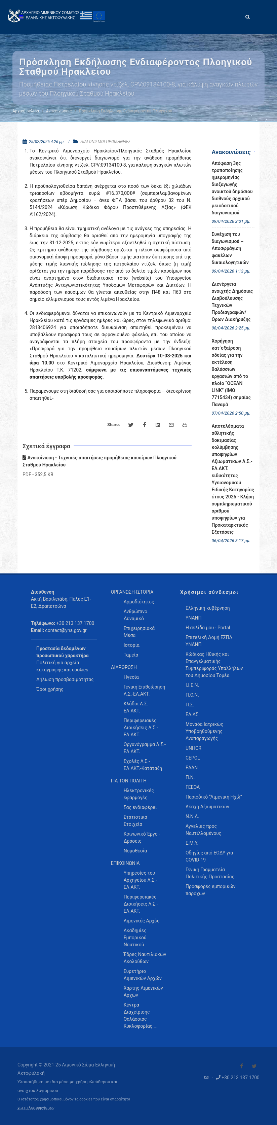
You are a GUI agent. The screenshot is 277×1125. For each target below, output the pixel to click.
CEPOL (193, 758)
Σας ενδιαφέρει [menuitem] (140, 807)
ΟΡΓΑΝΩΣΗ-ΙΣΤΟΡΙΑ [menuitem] (132, 592)
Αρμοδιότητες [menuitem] (139, 601)
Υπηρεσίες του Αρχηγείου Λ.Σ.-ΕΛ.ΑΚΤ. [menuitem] (140, 880)
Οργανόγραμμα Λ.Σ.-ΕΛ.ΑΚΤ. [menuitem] (145, 748)
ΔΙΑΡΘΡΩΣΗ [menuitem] (124, 667)
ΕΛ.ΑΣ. (193, 714)
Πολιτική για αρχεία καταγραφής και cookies (62, 666)
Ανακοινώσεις (59, 111)
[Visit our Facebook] (241, 1066)
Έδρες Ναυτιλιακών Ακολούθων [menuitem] (145, 958)
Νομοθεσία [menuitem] (135, 850)
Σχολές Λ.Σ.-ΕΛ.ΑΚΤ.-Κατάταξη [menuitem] (143, 765)
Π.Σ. (190, 704)
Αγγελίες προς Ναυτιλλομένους (203, 829)
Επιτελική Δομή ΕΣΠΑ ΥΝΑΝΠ (209, 641)
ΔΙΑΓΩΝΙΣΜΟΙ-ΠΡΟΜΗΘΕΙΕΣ (105, 141)
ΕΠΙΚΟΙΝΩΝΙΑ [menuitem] (125, 863)
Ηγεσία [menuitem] (131, 677)
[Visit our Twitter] (254, 1066)
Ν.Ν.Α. (192, 816)
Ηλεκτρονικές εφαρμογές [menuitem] (139, 794)
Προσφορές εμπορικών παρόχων (211, 890)
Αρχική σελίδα (25, 111)
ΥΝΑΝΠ (194, 618)
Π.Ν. (190, 777)
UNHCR (193, 748)
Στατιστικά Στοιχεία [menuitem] (135, 820)
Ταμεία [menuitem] (131, 655)
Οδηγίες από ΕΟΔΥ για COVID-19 (209, 856)
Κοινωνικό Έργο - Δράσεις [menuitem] (142, 837)
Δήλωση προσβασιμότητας (65, 679)
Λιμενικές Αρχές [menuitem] (142, 920)
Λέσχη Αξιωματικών (207, 806)
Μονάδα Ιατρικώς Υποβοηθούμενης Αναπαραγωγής (204, 731)
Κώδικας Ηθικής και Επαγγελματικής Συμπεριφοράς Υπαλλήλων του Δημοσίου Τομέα (214, 665)
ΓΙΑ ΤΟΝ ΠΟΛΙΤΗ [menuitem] (129, 780)
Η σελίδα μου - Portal (208, 627)
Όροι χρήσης (50, 689)
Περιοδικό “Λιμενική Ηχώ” (214, 797)
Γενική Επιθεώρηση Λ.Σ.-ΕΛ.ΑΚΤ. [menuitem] (144, 690)
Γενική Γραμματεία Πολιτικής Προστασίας (210, 873)
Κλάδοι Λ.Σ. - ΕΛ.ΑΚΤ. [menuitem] (137, 707)
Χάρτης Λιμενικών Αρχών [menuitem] (143, 991)
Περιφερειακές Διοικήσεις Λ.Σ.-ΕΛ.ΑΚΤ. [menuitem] (141, 727)
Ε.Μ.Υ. (192, 843)
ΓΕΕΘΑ (193, 787)
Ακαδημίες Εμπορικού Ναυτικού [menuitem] (135, 937)
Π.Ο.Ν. (192, 695)
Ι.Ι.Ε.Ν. (192, 685)
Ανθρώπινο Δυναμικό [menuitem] (135, 615)
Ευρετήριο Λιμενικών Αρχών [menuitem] (143, 975)
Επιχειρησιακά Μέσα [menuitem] (139, 632)
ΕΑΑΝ (192, 767)
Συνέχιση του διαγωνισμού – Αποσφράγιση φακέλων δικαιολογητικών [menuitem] (230, 248)
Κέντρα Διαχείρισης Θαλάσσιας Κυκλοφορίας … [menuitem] (140, 1015)
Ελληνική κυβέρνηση (208, 608)
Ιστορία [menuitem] (132, 645)
